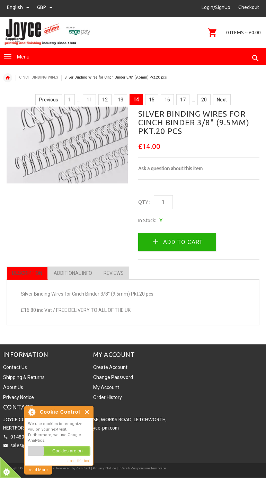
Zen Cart (83, 468)
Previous (48, 99)
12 (105, 99)
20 (204, 99)
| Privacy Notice (103, 468)
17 (183, 99)
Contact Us (15, 367)
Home (7, 77)
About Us (13, 387)
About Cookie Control (31, 412)
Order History (107, 397)
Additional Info (73, 273)
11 (89, 99)
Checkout (248, 7)
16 (167, 99)
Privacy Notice (18, 397)
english (18, 7)
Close (87, 412)
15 (151, 99)
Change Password (113, 377)
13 (120, 99)
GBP (44, 7)
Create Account (110, 367)
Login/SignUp (216, 7)
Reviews (114, 273)
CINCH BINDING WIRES (38, 77)
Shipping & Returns (24, 377)
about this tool (79, 461)
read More (38, 470)
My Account (106, 387)
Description (27, 273)
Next (222, 99)
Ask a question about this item (170, 168)
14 (136, 99)
